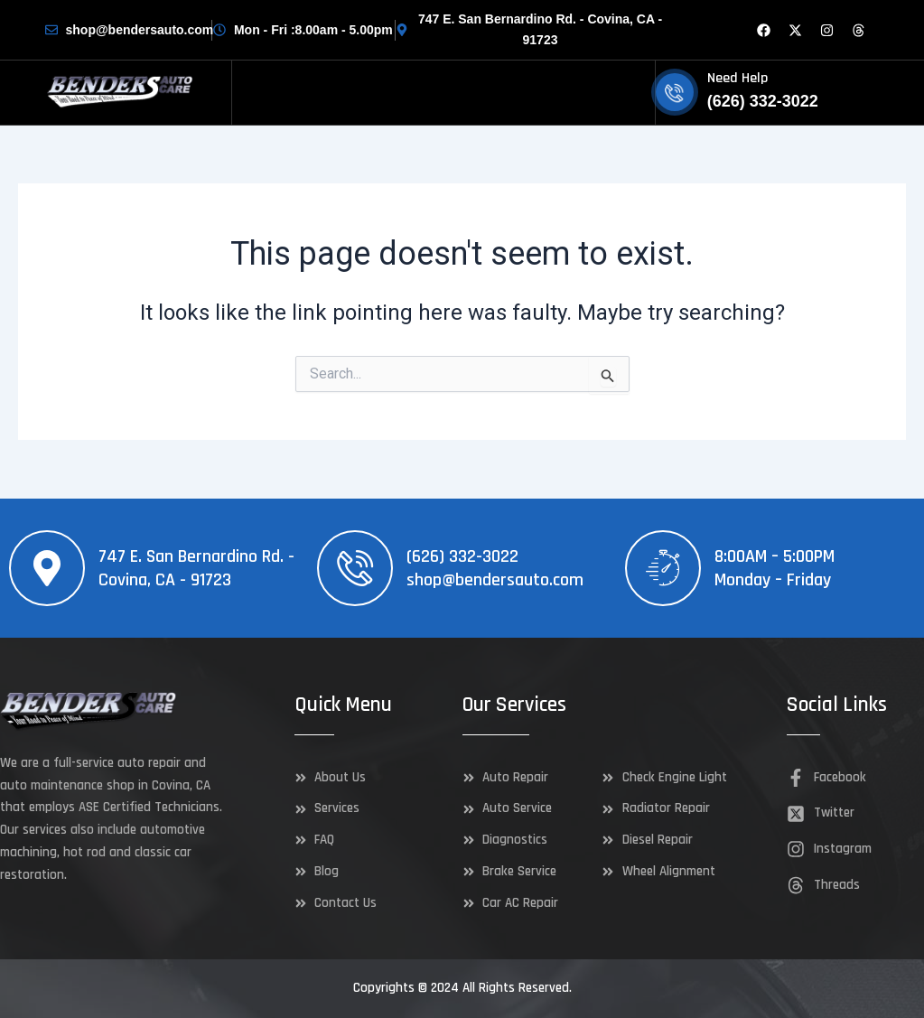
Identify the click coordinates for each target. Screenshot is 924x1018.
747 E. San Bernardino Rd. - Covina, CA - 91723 (196, 568)
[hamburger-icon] (634, 92)
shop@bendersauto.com (494, 580)
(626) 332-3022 (462, 556)
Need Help (737, 78)
